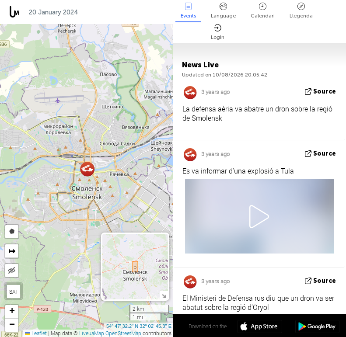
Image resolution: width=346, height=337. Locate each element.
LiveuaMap (91, 333)
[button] (87, 168)
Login (217, 32)
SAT (13, 291)
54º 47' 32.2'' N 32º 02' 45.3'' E (138, 326)
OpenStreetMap (123, 333)
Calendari (263, 11)
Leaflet (36, 333)
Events (188, 11)
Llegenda (301, 11)
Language (223, 11)
